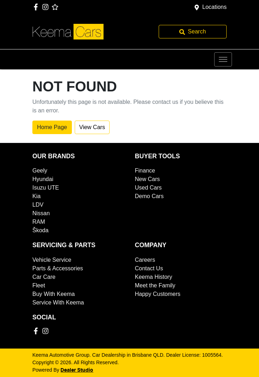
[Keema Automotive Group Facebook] (37, 7)
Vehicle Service (51, 260)
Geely (39, 171)
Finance (145, 171)
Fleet (38, 285)
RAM (38, 222)
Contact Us (149, 268)
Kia (36, 196)
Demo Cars (149, 196)
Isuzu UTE (45, 188)
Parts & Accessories (57, 268)
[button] (223, 59)
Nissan (41, 213)
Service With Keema (58, 302)
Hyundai (42, 179)
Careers (145, 260)
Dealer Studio (76, 370)
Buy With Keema (53, 294)
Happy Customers (157, 294)
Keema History (153, 277)
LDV (37, 205)
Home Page (52, 127)
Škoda (40, 230)
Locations (214, 7)
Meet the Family (155, 285)
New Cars (147, 179)
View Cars (92, 127)
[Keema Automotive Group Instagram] (47, 7)
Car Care (44, 277)
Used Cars (148, 188)
